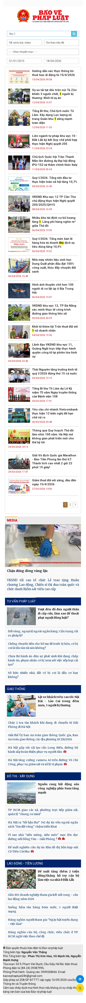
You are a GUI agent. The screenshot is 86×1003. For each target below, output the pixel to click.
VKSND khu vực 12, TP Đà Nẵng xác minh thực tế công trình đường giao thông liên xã (54, 309)
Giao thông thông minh (43, 997)
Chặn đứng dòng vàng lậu (27, 571)
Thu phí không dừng (17, 1001)
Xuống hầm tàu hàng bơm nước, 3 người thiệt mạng (43, 909)
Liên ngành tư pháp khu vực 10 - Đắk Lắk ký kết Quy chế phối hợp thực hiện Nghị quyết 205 (54, 140)
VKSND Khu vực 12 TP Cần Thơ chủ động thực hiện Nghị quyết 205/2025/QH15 (54, 201)
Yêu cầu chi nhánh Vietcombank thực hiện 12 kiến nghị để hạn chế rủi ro (55, 413)
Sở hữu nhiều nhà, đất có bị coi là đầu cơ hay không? (43, 675)
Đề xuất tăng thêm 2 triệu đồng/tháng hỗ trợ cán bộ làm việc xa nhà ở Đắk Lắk (58, 876)
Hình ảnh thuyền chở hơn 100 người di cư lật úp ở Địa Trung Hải (52, 288)
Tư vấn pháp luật (21, 601)
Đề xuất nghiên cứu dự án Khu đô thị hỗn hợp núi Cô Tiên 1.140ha (43, 849)
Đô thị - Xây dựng (21, 776)
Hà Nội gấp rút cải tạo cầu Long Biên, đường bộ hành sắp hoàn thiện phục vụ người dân (43, 750)
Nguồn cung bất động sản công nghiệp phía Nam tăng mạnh (58, 788)
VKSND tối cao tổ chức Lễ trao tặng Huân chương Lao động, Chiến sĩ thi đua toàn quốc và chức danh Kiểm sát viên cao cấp (43, 584)
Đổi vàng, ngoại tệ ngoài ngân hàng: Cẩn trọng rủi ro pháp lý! (43, 633)
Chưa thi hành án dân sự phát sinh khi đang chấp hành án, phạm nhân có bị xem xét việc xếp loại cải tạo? (43, 660)
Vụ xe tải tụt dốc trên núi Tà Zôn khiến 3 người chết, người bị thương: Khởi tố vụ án (54, 94)
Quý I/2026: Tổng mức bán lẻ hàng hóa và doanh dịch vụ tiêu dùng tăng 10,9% (53, 242)
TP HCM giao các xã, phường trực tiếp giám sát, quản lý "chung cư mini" (43, 812)
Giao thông (16, 689)
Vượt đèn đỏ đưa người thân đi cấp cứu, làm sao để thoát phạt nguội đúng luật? (58, 613)
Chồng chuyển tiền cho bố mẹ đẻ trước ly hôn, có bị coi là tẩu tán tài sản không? (43, 646)
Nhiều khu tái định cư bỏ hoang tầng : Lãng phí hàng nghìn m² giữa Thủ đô (54, 222)
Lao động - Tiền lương (25, 863)
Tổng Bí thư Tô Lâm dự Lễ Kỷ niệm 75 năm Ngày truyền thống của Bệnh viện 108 (54, 392)
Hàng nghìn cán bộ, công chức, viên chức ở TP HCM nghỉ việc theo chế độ (43, 934)
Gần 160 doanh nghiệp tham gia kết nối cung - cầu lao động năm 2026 (43, 897)
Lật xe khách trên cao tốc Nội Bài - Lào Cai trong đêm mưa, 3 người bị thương (58, 701)
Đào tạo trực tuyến (44, 1001)
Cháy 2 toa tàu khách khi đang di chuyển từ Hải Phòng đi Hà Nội (43, 725)
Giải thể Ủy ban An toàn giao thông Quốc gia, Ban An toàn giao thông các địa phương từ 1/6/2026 (43, 737)
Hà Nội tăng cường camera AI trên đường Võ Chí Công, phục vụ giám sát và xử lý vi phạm (43, 762)
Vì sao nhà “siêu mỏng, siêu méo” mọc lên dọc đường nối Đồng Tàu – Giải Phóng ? (43, 837)
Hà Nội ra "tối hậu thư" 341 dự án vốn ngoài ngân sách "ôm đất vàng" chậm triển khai (43, 824)
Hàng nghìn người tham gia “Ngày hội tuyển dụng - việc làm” (43, 922)
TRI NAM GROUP (15, 997)
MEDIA (12, 520)
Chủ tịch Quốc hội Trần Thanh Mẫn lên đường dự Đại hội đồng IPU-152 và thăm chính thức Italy (54, 161)
